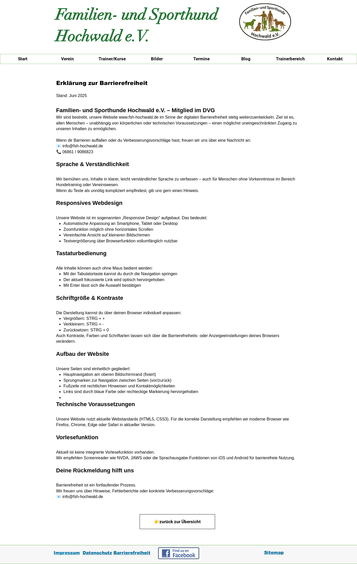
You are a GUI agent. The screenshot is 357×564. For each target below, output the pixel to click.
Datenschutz (97, 552)
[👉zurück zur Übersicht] (177, 521)
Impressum (67, 552)
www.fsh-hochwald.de (139, 117)
